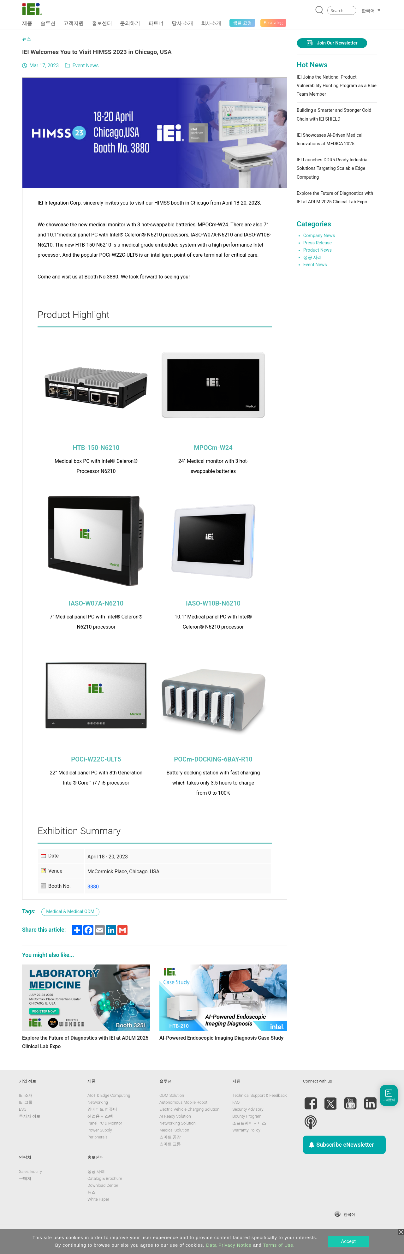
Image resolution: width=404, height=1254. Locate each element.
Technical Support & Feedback (259, 1095)
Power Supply (99, 1130)
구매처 (25, 1178)
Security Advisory (247, 1109)
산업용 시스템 (100, 1116)
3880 (93, 887)
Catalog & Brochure (104, 1178)
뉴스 (26, 39)
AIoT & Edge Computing (108, 1095)
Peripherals (97, 1137)
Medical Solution (174, 1130)
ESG (23, 1109)
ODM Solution (171, 1095)
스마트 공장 (170, 1137)
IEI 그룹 (26, 1102)
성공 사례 (312, 257)
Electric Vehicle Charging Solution (189, 1109)
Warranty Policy (246, 1130)
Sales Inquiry (30, 1171)
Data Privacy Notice (229, 1245)
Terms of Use (278, 1245)
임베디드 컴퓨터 (102, 1109)
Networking (97, 1102)
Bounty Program (246, 1116)
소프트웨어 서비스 (249, 1123)
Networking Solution (177, 1123)
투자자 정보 (29, 1116)
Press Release (317, 243)
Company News (319, 235)
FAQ (236, 1102)
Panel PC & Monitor (104, 1123)
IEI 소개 (26, 1095)
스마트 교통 (170, 1144)
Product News (317, 250)
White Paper (98, 1199)
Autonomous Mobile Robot (183, 1102)
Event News (85, 66)
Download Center (102, 1185)
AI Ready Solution (175, 1116)
